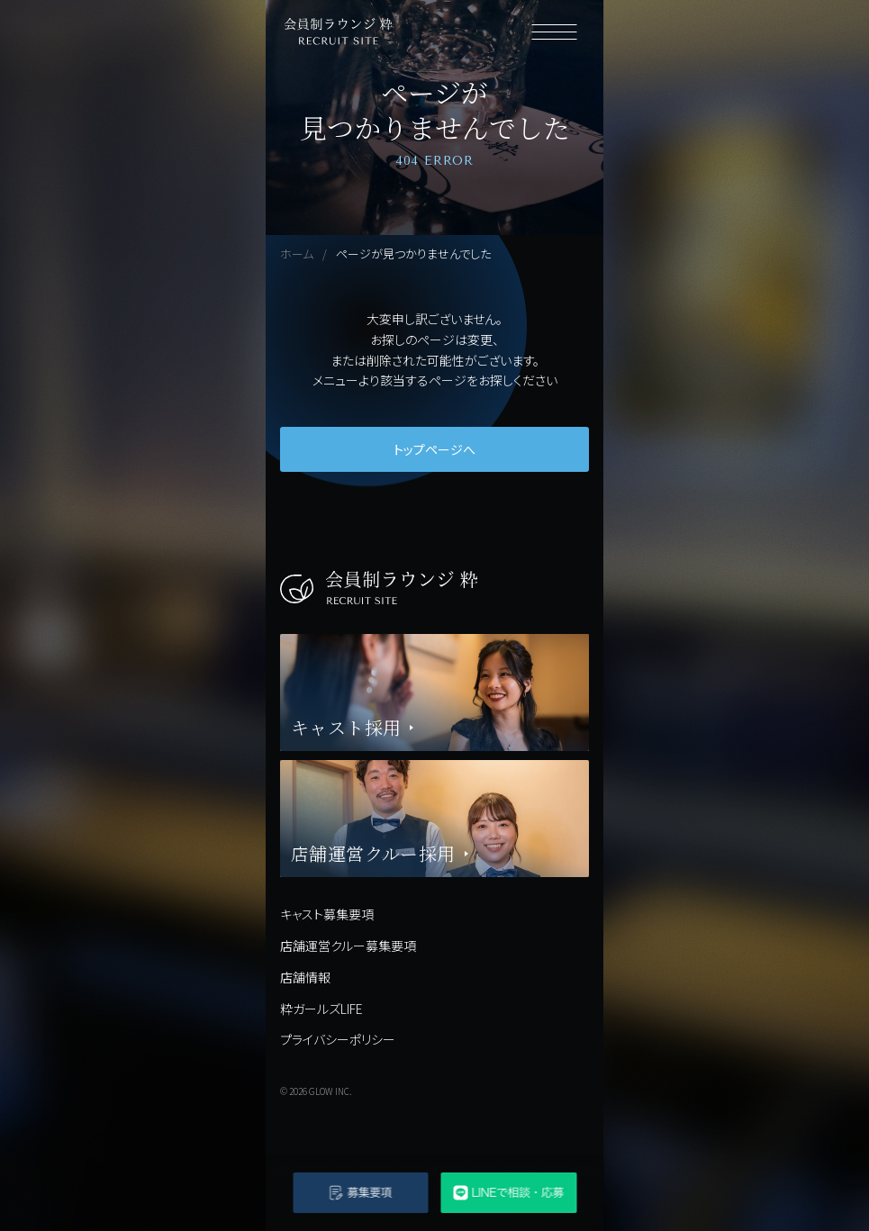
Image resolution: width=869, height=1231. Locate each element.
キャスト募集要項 (327, 914)
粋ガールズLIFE (321, 1009)
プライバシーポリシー (337, 1039)
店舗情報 (305, 977)
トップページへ (434, 449)
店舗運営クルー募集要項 (348, 946)
